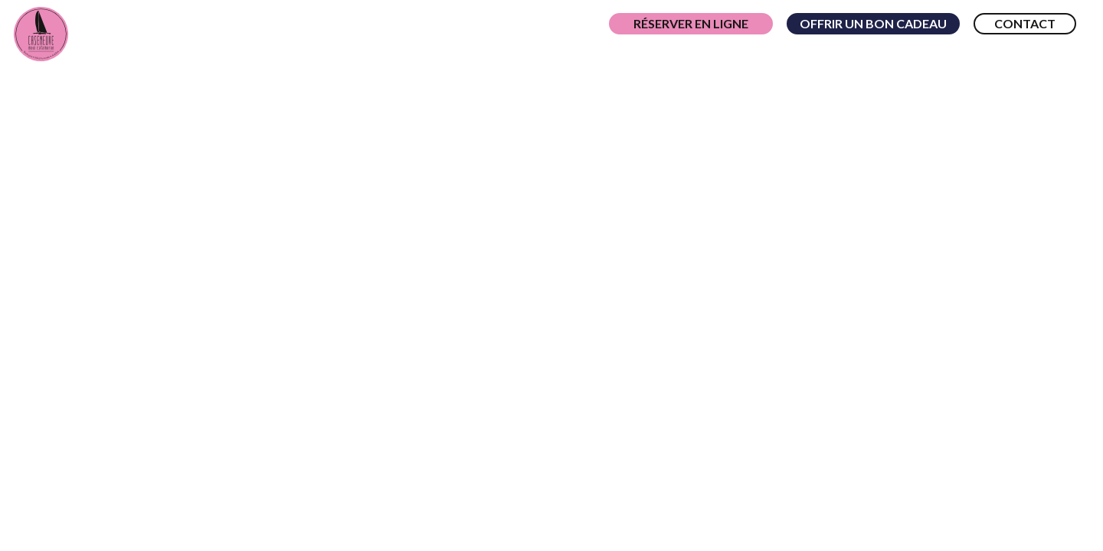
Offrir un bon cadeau (873, 23)
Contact (1025, 23)
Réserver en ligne (690, 23)
